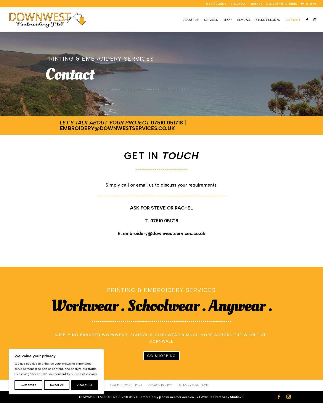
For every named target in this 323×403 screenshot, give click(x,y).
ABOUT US (190, 20)
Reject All (57, 385)
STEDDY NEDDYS (268, 20)
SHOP (227, 20)
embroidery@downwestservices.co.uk (117, 128)
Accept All (84, 385)
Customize (28, 385)
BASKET (256, 3)
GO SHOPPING (161, 356)
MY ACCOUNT (216, 3)
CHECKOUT (238, 3)
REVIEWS (243, 20)
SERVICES (211, 20)
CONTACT (293, 20)
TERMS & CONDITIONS (126, 385)
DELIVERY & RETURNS (281, 3)
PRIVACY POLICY (160, 385)
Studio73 (237, 397)
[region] (56, 371)
